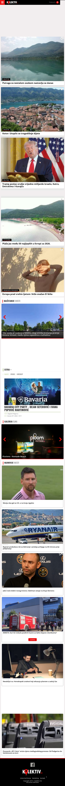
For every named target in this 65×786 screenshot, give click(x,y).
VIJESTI (12, 301)
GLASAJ (32, 639)
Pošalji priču (52, 2)
